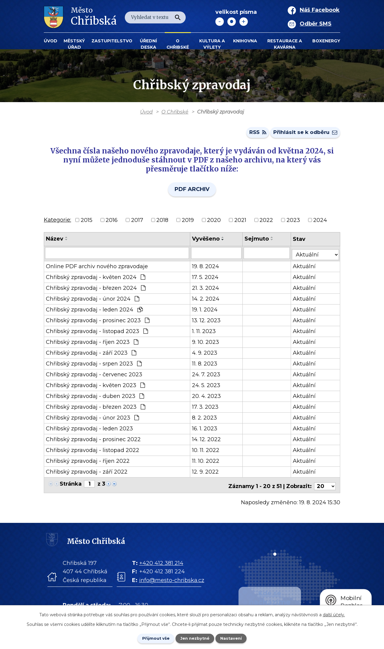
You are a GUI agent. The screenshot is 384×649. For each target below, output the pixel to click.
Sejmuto (259, 241)
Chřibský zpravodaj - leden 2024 (94, 310)
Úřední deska (148, 44)
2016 (112, 222)
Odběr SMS (316, 23)
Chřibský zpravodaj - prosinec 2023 (97, 321)
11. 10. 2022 (206, 462)
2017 (137, 222)
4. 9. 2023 (205, 353)
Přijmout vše (151, 638)
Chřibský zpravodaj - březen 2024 (96, 289)
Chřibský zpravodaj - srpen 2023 (94, 364)
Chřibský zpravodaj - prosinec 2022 (93, 440)
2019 (188, 222)
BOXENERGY (326, 40)
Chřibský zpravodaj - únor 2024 (92, 299)
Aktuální (306, 267)
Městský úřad (74, 44)
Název (54, 241)
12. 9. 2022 (206, 472)
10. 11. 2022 (206, 451)
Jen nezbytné (195, 638)
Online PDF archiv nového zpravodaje (97, 267)
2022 (266, 222)
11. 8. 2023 (205, 364)
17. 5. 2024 (206, 278)
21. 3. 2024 (206, 289)
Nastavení (235, 638)
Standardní (231, 21)
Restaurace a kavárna (284, 44)
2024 (320, 222)
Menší (219, 21)
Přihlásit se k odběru (303, 134)
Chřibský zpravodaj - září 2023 (91, 353)
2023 (293, 222)
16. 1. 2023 (205, 429)
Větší (243, 21)
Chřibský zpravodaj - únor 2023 (92, 418)
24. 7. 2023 (207, 375)
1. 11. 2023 (205, 332)
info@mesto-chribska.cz (171, 579)
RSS (252, 134)
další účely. (334, 614)
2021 (240, 222)
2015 (86, 222)
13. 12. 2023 (207, 321)
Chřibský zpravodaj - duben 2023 (95, 397)
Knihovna (245, 40)
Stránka (71, 484)
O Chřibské (177, 44)
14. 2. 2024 (206, 299)
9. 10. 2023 (206, 343)
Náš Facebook (320, 10)
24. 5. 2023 (207, 386)
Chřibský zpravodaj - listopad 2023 (97, 332)
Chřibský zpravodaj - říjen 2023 (92, 343)
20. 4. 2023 (207, 397)
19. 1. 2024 (206, 310)
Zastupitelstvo (112, 40)
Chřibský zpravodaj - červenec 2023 (94, 375)
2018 (162, 222)
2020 (214, 222)
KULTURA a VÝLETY (212, 44)
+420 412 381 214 (161, 562)
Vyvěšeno (207, 241)
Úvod (50, 40)
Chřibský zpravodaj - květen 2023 (95, 386)
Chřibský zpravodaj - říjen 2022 (88, 462)
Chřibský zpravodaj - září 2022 (87, 472)
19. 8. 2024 (206, 267)
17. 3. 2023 (206, 408)
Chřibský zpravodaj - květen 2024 (95, 278)
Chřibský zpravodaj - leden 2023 (89, 429)
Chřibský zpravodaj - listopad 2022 (92, 451)
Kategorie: (57, 222)
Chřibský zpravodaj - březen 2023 (95, 408)
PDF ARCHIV (192, 191)
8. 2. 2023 (205, 418)
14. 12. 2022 (207, 440)
